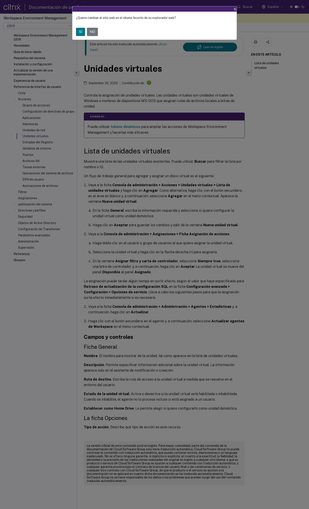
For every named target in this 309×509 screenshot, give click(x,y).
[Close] (235, 9)
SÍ (80, 32)
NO (92, 32)
